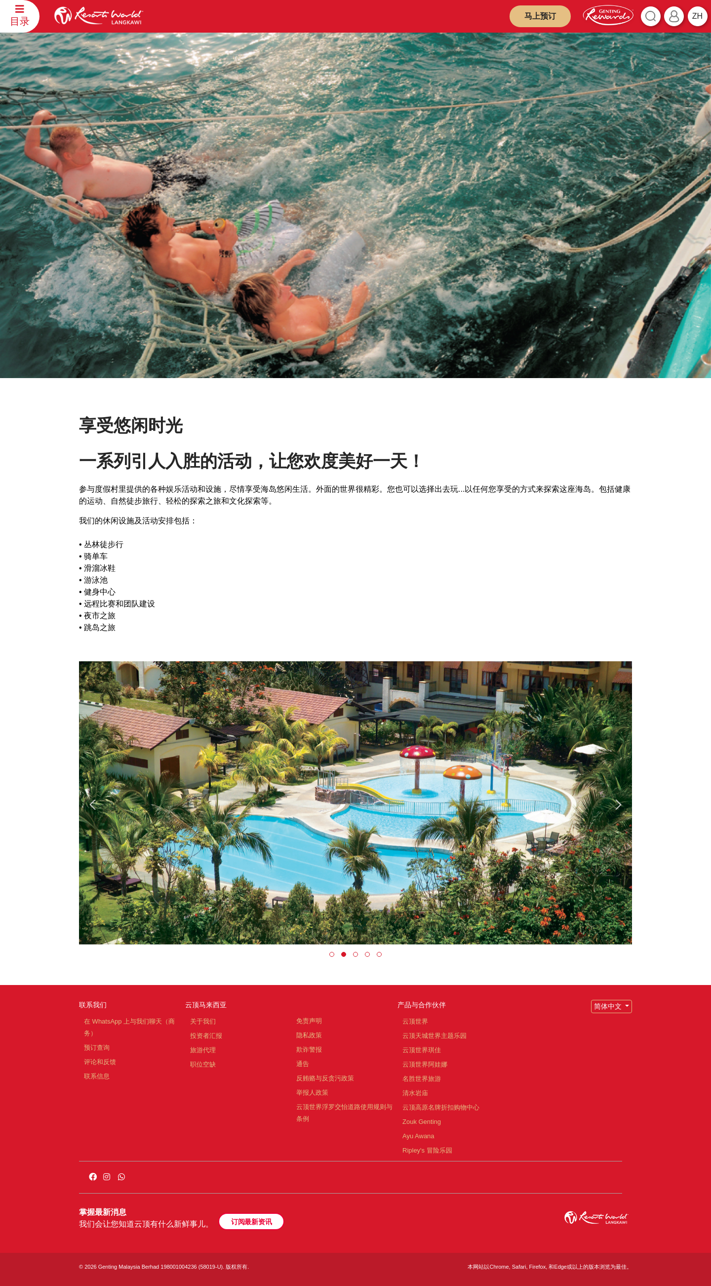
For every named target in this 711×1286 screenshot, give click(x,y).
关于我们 (203, 1021)
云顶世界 (415, 1021)
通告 (302, 1064)
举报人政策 (312, 1092)
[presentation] (94, 805)
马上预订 (540, 16)
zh (697, 16)
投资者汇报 (206, 1035)
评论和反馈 (100, 1062)
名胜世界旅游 (421, 1078)
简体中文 (609, 1006)
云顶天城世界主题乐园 (434, 1035)
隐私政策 (309, 1035)
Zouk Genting (421, 1121)
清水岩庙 (415, 1093)
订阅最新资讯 (251, 1222)
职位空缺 (203, 1064)
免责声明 (309, 1021)
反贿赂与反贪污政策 (325, 1078)
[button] (332, 954)
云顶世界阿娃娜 (424, 1064)
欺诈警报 (309, 1049)
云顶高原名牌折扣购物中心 (440, 1107)
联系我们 (93, 1005)
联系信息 (97, 1076)
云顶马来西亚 (206, 1005)
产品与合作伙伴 (421, 1005)
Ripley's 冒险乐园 (427, 1150)
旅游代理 (203, 1050)
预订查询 (97, 1047)
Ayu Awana (418, 1136)
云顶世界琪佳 (421, 1050)
